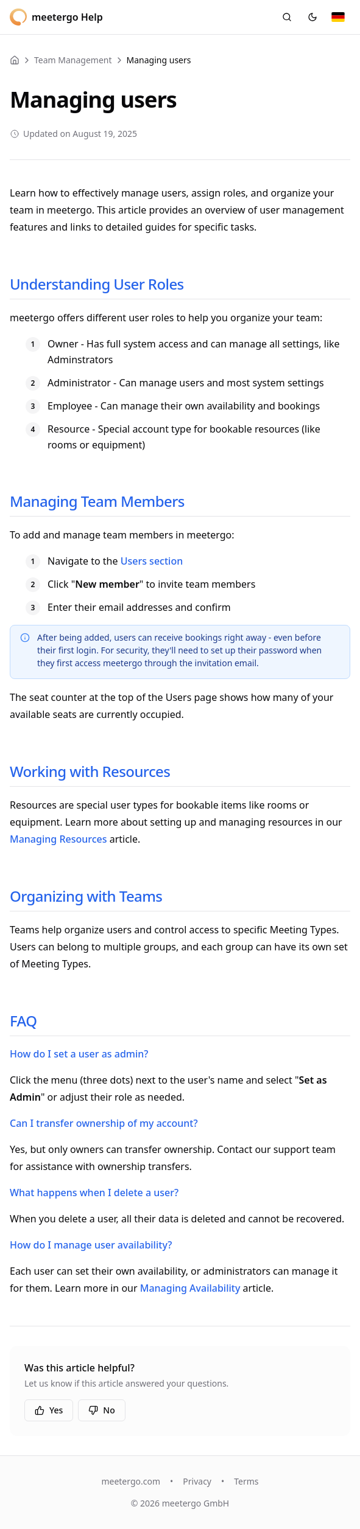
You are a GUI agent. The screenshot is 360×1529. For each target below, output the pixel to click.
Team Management (73, 60)
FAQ (23, 1021)
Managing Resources (58, 839)
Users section (152, 561)
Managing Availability (190, 1288)
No (101, 1410)
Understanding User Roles (97, 284)
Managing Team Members (97, 501)
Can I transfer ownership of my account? (104, 1123)
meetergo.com (130, 1481)
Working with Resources (90, 771)
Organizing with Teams (86, 896)
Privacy (197, 1481)
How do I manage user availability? (91, 1245)
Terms (246, 1481)
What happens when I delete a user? (94, 1192)
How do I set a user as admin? (79, 1054)
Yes (49, 1410)
